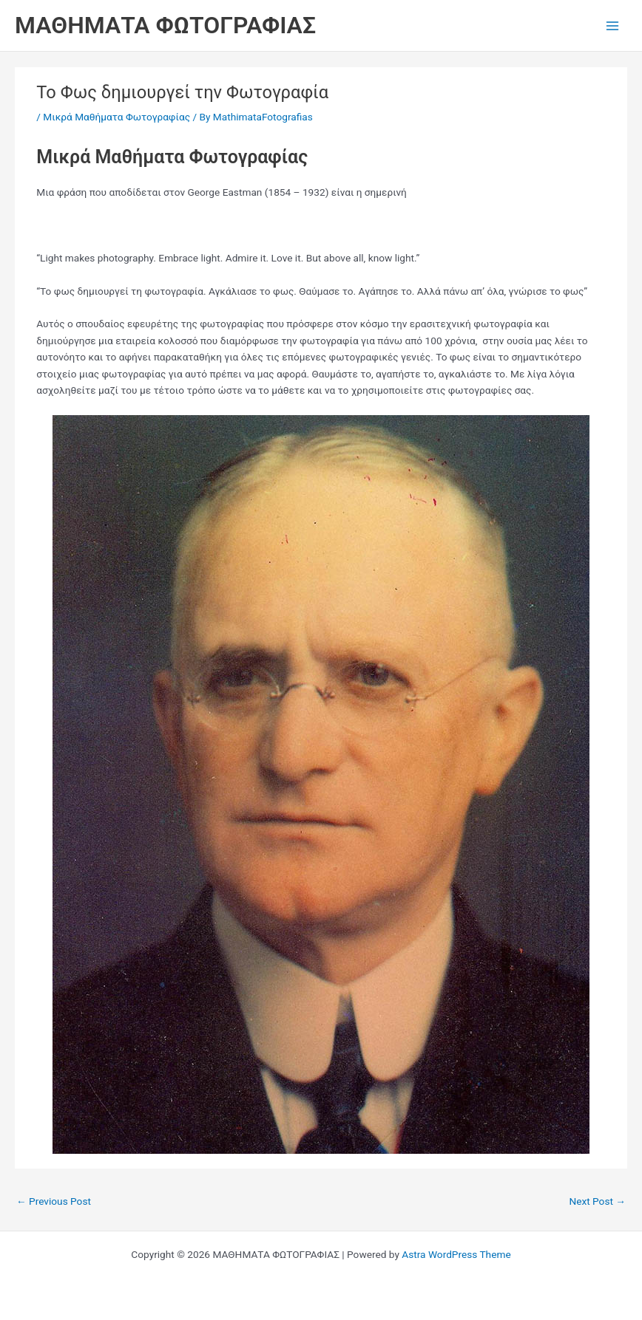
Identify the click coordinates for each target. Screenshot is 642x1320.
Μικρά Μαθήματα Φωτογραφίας (116, 117)
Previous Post (53, 1201)
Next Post (597, 1201)
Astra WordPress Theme (456, 1254)
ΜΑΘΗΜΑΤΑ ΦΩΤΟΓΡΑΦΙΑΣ (165, 25)
